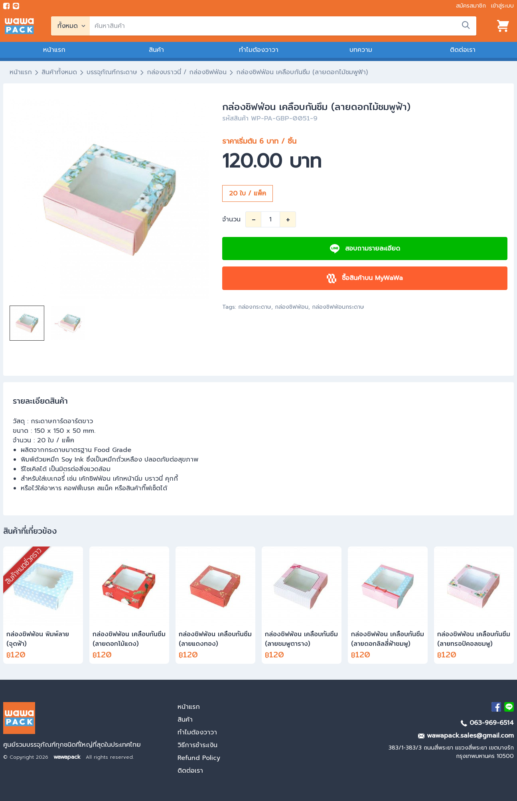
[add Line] (509, 707)
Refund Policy (199, 758)
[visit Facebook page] (6, 6)
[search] (283, 26)
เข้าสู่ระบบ (502, 6)
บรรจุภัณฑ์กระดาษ (112, 72)
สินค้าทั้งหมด (59, 72)
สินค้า (156, 50)
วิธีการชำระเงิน (197, 745)
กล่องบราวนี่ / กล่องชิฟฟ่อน (187, 72)
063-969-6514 (487, 723)
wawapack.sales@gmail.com (466, 735)
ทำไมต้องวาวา (258, 50)
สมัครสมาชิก (471, 6)
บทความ (360, 50)
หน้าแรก (54, 50)
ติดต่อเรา (463, 50)
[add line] (16, 6)
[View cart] (503, 26)
